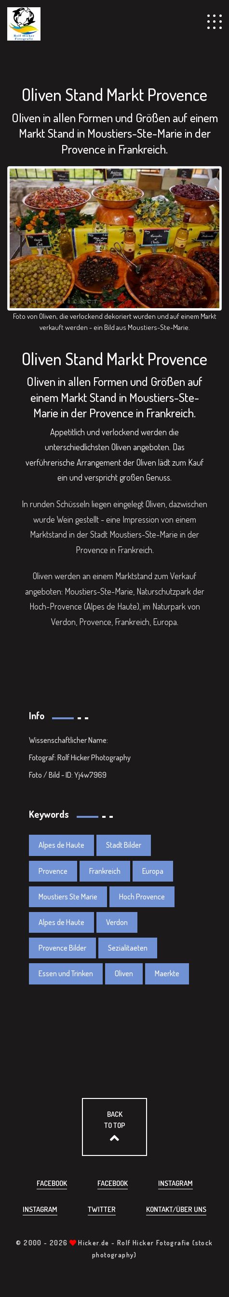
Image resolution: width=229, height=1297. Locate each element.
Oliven (124, 973)
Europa (152, 871)
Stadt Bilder (123, 845)
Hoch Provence (142, 896)
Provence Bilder (62, 948)
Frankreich (105, 871)
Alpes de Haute (61, 845)
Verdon (117, 922)
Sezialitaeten (128, 948)
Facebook (52, 1183)
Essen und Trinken (66, 973)
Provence (53, 871)
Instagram (175, 1183)
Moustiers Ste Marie (68, 896)
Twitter (102, 1209)
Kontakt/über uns (176, 1209)
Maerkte (167, 973)
